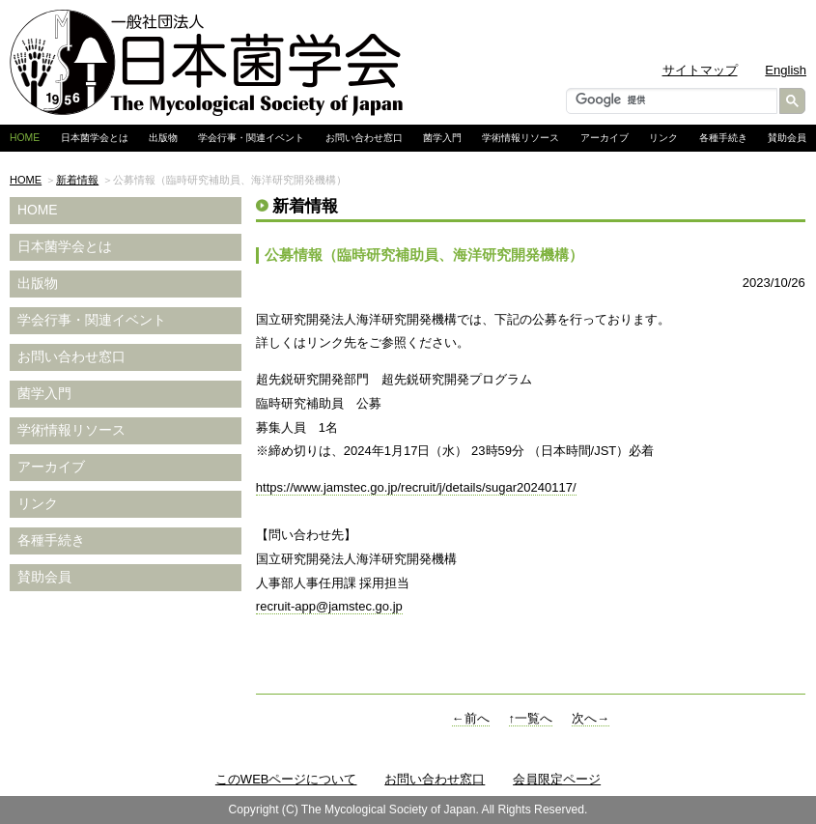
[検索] (670, 99)
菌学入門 (442, 137)
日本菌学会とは (94, 137)
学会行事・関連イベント (251, 137)
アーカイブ (604, 137)
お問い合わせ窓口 (364, 137)
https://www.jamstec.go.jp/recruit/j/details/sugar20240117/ (416, 487)
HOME (26, 179)
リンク (663, 137)
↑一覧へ (531, 718)
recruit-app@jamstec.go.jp (329, 606)
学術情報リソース (520, 137)
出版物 (163, 137)
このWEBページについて (286, 779)
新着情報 (77, 179)
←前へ (471, 718)
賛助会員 (787, 137)
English (785, 70)
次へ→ (590, 718)
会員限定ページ (557, 779)
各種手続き (723, 137)
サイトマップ (700, 70)
